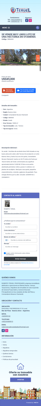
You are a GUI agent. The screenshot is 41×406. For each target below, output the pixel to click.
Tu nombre (7, 224)
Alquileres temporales (10, 351)
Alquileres (6, 348)
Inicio (4, 342)
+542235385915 (16, 20)
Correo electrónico (9, 230)
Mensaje (7, 243)
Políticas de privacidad (10, 359)
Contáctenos (7, 356)
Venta (5, 345)
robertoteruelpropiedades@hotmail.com (16, 213)
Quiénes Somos (8, 353)
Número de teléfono (10, 237)
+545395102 (15, 21)
